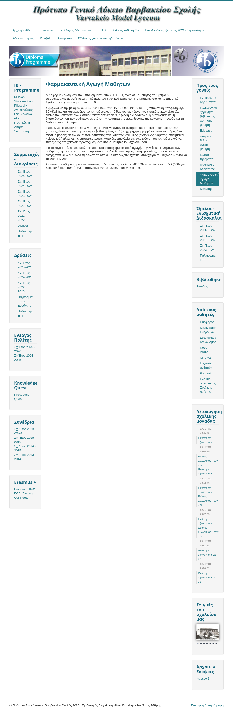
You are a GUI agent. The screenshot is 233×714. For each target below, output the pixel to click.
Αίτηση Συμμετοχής (22, 129)
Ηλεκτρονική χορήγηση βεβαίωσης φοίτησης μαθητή (208, 116)
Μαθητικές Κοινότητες (207, 167)
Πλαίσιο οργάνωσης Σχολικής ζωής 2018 (208, 385)
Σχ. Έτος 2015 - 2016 (25, 440)
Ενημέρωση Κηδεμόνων (208, 100)
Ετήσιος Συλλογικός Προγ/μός (208, 460)
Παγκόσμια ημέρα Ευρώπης (25, 301)
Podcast (205, 373)
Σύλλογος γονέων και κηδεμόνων (100, 38)
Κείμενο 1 (202, 678)
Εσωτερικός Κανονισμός (208, 340)
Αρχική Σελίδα (21, 30)
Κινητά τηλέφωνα (206, 157)
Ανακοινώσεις (23, 110)
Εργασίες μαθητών (206, 365)
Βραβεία (46, 38)
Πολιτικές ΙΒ (22, 122)
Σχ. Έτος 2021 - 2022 (24, 216)
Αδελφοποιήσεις (23, 38)
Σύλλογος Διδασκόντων (76, 30)
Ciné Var (206, 357)
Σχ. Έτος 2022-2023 (25, 203)
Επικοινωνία (46, 30)
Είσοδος (202, 286)
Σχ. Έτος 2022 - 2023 (24, 287)
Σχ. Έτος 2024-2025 (25, 184)
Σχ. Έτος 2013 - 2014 (25, 457)
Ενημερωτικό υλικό (23, 116)
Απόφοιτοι (65, 38)
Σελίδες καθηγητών (126, 30)
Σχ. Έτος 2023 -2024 (24, 431)
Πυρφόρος (207, 322)
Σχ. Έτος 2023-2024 (25, 193)
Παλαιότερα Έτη (26, 233)
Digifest (23, 225)
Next (212, 635)
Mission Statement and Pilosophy (24, 101)
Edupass (206, 130)
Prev (202, 635)
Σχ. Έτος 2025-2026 (25, 174)
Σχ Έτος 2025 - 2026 (24, 349)
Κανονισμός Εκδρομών (208, 330)
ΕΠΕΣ (103, 30)
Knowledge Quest (21, 397)
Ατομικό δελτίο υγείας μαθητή (205, 142)
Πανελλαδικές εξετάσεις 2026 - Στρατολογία (174, 30)
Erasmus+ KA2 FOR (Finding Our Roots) (24, 493)
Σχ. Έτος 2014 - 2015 (25, 448)
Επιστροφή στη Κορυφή (207, 705)
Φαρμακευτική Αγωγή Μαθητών (209, 179)
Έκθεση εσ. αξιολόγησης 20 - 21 (208, 577)
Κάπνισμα (206, 189)
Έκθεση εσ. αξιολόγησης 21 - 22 (208, 554)
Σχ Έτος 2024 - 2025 (24, 358)
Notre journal (204, 350)
